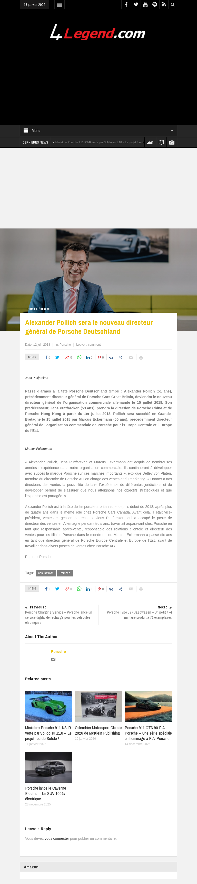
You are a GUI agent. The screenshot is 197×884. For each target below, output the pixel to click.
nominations (46, 573)
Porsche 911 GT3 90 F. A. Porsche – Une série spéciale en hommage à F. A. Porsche (148, 733)
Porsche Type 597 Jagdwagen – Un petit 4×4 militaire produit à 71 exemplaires (135, 612)
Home (31, 309)
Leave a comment (88, 344)
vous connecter (57, 838)
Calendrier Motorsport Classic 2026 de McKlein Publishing (98, 730)
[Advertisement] (98, 79)
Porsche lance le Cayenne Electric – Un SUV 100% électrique (45, 793)
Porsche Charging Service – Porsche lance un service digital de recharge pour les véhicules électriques (61, 615)
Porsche (44, 309)
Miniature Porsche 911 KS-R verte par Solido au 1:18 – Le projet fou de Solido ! (105, 142)
